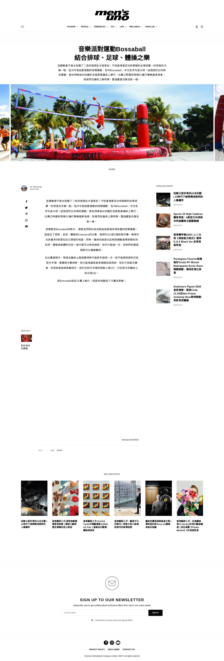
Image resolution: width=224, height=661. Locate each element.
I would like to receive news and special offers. (114, 620)
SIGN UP (155, 613)
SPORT (59, 450)
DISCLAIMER (114, 649)
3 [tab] (117, 152)
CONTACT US (129, 649)
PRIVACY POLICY (97, 649)
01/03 (112, 169)
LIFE (52, 450)
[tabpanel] (112, 122)
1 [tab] (113, 152)
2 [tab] (115, 152)
